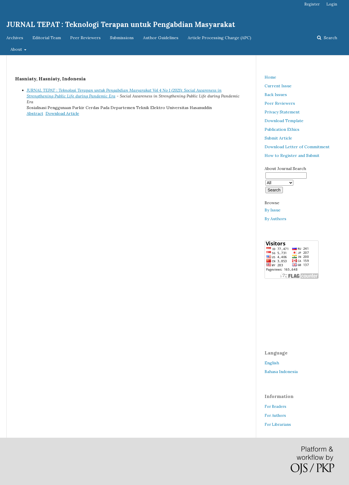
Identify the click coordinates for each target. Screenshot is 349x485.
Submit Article (278, 138)
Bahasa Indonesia (281, 371)
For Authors (275, 415)
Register (312, 4)
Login (331, 4)
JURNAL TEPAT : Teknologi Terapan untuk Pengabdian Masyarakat (120, 24)
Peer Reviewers (85, 37)
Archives (14, 37)
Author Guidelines (160, 37)
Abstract (35, 113)
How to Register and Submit (292, 155)
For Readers (275, 406)
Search (330, 37)
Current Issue (278, 85)
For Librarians (278, 424)
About (16, 49)
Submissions (122, 37)
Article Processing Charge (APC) (219, 37)
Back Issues (276, 94)
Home (270, 77)
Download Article (62, 113)
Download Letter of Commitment (297, 146)
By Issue (273, 210)
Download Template (284, 120)
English (272, 362)
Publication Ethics (282, 129)
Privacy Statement (282, 112)
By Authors (275, 218)
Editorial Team (46, 37)
